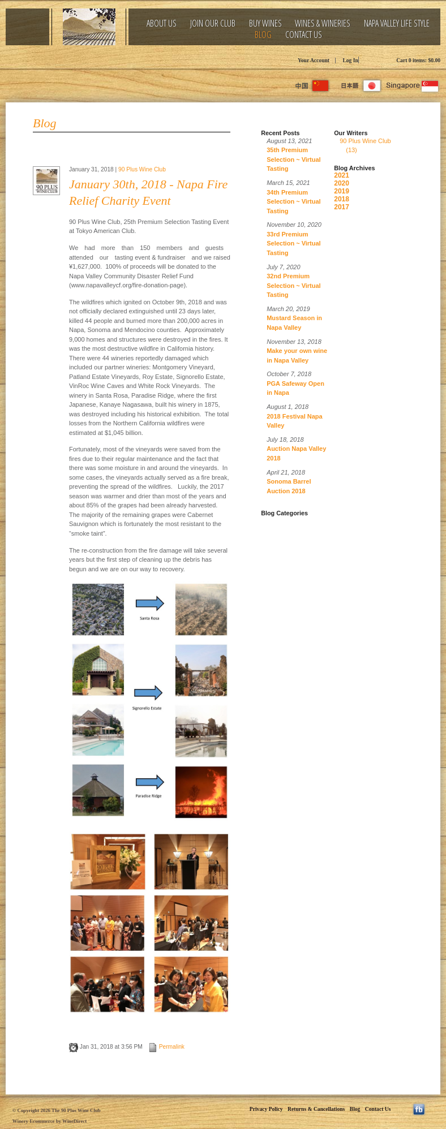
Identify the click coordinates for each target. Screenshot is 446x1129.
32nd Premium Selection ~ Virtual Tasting (293, 285)
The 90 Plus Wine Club (107, 59)
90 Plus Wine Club (142, 169)
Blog (263, 35)
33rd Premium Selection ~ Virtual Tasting (293, 243)
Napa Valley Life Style (397, 23)
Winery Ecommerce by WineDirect (49, 1121)
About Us (162, 23)
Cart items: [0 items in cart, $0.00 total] (418, 60)
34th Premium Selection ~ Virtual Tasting (293, 201)
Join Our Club (212, 23)
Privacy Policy (266, 1109)
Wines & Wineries (322, 23)
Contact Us (303, 35)
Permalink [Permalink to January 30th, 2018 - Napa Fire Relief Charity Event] (166, 1047)
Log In (350, 60)
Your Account (313, 60)
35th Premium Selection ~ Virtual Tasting (293, 159)
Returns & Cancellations (316, 1109)
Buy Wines (265, 23)
